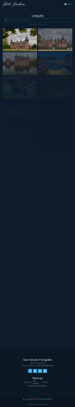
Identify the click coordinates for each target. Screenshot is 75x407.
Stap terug (31, 24)
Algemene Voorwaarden (37, 386)
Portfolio (27, 382)
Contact (45, 382)
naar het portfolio (41, 24)
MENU (69, 4)
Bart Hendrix (36, 382)
